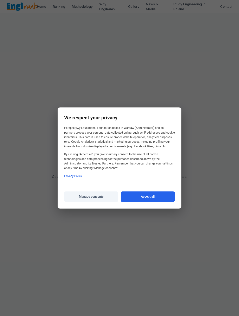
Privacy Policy (73, 176)
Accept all (148, 196)
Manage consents (91, 196)
